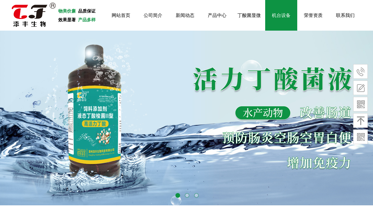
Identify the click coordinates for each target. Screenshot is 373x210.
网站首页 (121, 15)
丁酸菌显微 (249, 15)
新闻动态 (185, 15)
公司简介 (153, 15)
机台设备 (281, 15)
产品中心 (217, 15)
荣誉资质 (313, 15)
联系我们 (345, 15)
